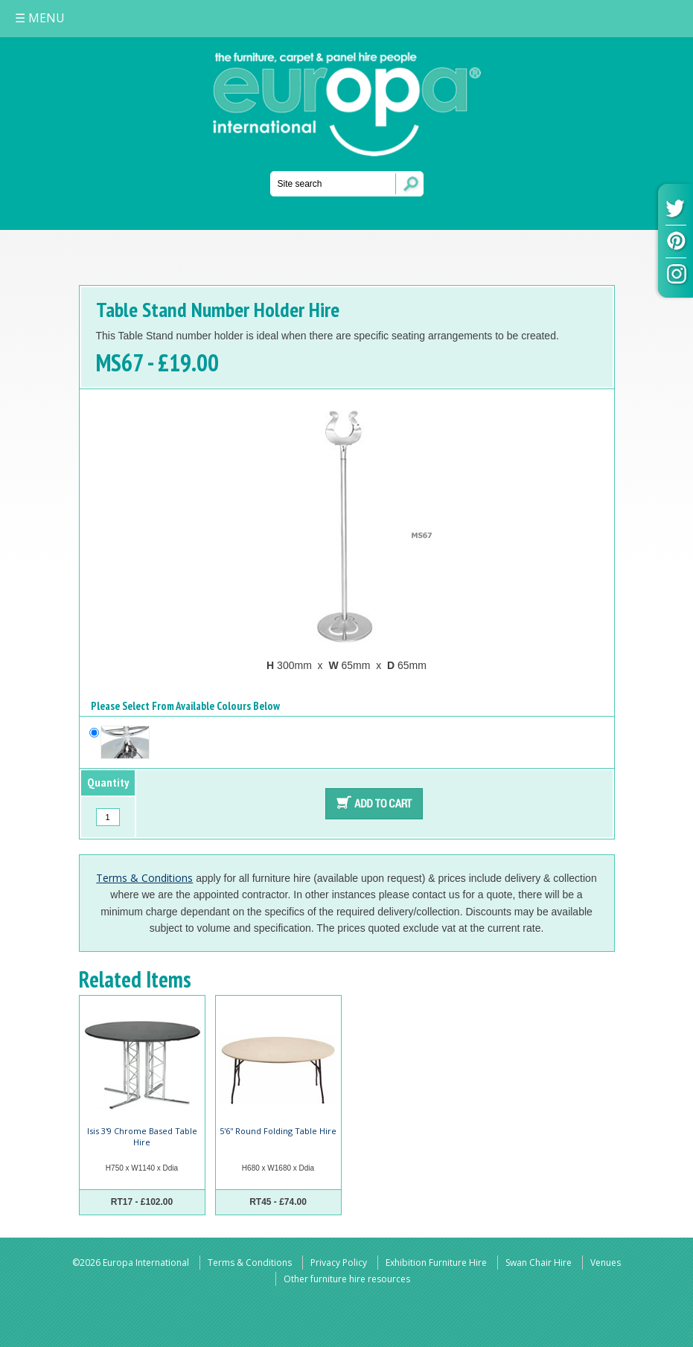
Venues (605, 1262)
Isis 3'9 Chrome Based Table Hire (142, 1136)
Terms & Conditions (144, 878)
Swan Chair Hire (538, 1262)
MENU (40, 18)
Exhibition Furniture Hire (436, 1262)
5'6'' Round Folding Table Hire (278, 1130)
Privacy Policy (338, 1262)
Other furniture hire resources (347, 1279)
